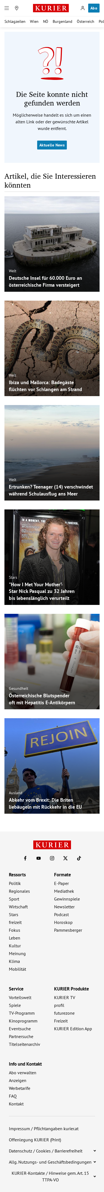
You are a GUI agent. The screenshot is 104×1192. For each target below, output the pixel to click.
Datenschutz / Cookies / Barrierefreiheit (45, 1151)
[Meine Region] (16, 8)
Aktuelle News (52, 145)
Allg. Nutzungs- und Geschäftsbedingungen (50, 1162)
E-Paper (61, 883)
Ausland (15, 793)
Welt (12, 271)
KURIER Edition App (73, 1028)
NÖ (45, 21)
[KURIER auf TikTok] (79, 858)
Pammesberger (68, 930)
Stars (13, 577)
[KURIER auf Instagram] (52, 858)
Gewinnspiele (67, 899)
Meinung (17, 953)
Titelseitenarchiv (24, 1044)
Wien (34, 21)
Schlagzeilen (15, 21)
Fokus (14, 930)
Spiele (15, 1005)
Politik (15, 883)
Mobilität (17, 969)
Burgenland (62, 21)
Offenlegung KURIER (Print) (35, 1139)
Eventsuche (20, 1028)
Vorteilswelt (20, 997)
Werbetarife (19, 1088)
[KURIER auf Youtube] (38, 858)
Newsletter (64, 906)
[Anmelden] (82, 8)
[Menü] (6, 8)
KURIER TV (64, 997)
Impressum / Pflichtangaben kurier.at (43, 1128)
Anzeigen (17, 1080)
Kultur (15, 945)
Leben (14, 938)
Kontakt (16, 1104)
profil (59, 1005)
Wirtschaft (18, 906)
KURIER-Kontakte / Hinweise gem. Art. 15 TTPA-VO (50, 1176)
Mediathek (64, 891)
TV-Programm (22, 1013)
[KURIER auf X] (65, 858)
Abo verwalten (22, 1072)
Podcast (61, 914)
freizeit (15, 922)
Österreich (85, 21)
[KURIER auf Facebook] (25, 858)
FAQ (13, 1096)
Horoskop (63, 922)
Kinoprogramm (23, 1021)
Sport (14, 899)
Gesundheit (18, 688)
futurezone (64, 1013)
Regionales (19, 891)
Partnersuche (21, 1036)
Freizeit (61, 1021)
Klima (14, 961)
